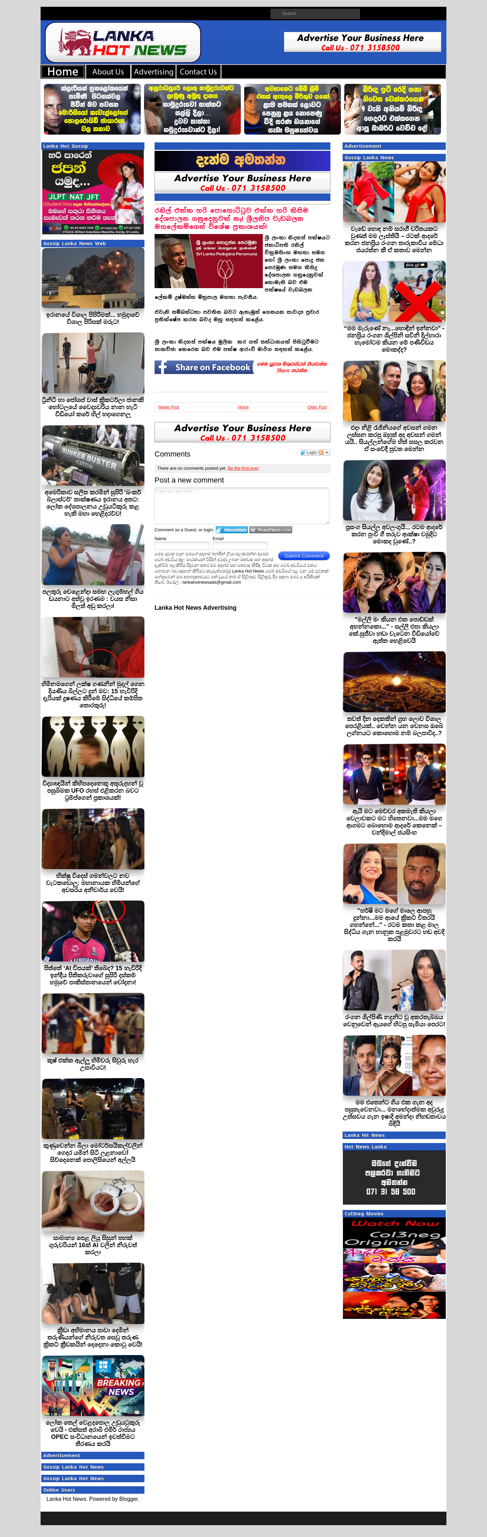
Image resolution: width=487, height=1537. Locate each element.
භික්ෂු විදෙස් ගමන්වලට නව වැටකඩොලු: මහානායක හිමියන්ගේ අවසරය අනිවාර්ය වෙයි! (93, 882)
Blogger (128, 1499)
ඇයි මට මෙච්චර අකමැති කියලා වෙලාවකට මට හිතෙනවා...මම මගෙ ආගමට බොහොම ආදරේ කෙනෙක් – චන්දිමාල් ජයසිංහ (394, 822)
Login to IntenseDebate (232, 529)
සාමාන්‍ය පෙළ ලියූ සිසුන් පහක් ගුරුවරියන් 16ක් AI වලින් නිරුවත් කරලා (93, 1245)
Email (218, 538)
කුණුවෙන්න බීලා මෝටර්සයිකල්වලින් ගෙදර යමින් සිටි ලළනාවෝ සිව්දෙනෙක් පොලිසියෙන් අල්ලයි (92, 1152)
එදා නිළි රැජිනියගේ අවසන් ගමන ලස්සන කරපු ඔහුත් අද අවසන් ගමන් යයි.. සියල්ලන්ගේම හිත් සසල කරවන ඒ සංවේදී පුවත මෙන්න (394, 438)
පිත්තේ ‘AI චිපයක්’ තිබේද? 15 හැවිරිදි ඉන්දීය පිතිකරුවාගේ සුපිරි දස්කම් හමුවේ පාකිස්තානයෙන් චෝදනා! (92, 975)
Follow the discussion (324, 452)
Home (243, 407)
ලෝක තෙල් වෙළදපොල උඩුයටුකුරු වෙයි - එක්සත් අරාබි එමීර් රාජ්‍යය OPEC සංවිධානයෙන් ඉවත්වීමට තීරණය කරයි (93, 1433)
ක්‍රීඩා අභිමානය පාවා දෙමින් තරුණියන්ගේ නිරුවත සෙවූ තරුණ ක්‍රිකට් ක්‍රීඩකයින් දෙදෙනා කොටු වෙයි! (93, 1337)
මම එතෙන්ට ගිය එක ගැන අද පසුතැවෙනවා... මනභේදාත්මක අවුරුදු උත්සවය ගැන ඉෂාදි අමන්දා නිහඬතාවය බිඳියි (394, 1113)
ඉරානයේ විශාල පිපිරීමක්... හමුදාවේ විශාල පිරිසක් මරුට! (92, 318)
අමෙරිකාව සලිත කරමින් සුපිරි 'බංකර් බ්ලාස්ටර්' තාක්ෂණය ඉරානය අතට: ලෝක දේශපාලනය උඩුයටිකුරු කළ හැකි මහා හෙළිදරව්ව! (93, 503)
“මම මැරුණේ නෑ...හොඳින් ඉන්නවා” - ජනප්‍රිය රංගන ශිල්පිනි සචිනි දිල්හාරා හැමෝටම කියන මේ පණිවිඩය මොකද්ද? (394, 339)
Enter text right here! (242, 506)
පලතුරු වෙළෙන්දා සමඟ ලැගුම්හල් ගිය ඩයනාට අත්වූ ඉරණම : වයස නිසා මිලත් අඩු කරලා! (92, 598)
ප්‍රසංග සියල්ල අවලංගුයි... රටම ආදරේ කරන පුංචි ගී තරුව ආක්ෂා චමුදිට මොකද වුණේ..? (394, 534)
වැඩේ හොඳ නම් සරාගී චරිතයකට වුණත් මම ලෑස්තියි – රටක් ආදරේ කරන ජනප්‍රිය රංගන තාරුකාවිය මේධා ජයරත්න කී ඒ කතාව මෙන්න (394, 240)
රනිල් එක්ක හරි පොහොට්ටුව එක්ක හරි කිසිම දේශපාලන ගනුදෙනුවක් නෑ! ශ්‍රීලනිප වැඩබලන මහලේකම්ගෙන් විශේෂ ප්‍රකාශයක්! (231, 219)
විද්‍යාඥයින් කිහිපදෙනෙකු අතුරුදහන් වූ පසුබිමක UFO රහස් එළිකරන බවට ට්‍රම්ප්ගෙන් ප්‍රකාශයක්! (92, 790)
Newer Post (168, 407)
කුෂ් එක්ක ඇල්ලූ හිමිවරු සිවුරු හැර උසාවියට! (92, 1064)
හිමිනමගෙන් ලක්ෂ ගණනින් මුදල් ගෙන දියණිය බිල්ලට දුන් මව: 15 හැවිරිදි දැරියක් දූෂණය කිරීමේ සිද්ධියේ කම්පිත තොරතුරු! (92, 695)
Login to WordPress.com (270, 529)
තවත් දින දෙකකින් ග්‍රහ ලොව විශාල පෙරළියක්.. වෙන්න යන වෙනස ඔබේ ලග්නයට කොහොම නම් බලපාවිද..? (394, 726)
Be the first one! (243, 468)
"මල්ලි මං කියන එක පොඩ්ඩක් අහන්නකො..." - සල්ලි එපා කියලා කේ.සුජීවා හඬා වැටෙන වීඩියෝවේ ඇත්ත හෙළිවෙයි (394, 630)
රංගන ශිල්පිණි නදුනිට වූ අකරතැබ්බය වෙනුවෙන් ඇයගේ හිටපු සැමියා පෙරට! (394, 1021)
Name (160, 538)
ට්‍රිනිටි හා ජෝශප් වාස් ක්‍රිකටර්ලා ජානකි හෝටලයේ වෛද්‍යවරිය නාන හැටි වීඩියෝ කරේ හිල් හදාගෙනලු (93, 407)
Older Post (317, 407)
